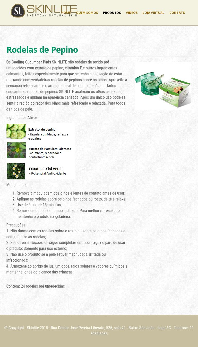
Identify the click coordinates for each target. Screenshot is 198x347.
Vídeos (131, 13)
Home (66, 13)
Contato (177, 13)
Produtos (112, 13)
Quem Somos (87, 13)
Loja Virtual (153, 13)
